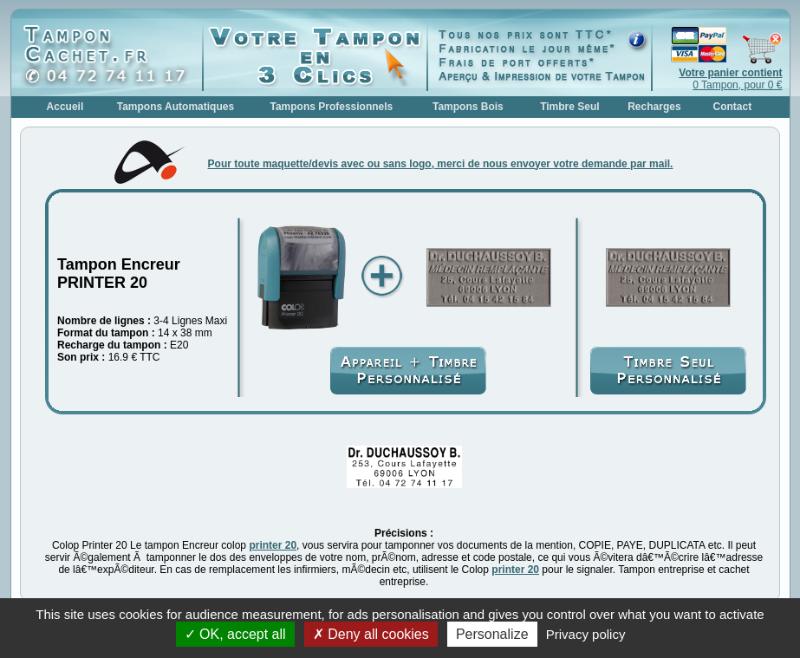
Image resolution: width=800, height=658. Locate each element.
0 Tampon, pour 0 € (730, 79)
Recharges (654, 107)
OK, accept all (235, 634)
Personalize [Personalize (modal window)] (492, 634)
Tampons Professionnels (331, 107)
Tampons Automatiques (175, 107)
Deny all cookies (371, 634)
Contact (732, 107)
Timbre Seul (569, 107)
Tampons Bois (468, 107)
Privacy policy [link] (586, 634)
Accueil (65, 107)
